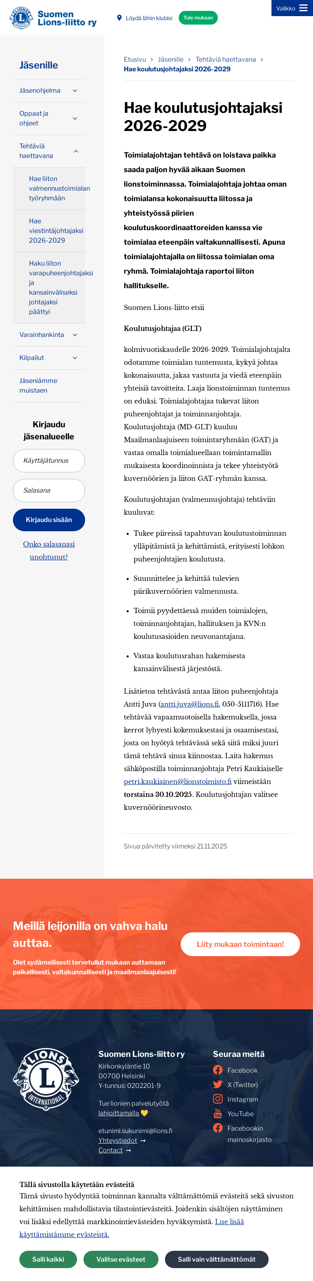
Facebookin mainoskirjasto (242, 1133)
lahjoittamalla (118, 1113)
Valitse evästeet (121, 1259)
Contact (110, 1150)
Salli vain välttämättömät (217, 1259)
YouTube (233, 1113)
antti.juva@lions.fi (190, 704)
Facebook (235, 1070)
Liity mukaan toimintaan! (240, 944)
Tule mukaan (198, 18)
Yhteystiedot (117, 1140)
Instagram (235, 1099)
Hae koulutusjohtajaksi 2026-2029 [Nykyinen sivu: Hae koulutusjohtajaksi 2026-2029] (177, 69)
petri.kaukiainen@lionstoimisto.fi (178, 782)
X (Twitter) (235, 1084)
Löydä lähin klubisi (144, 18)
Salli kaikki (48, 1259)
